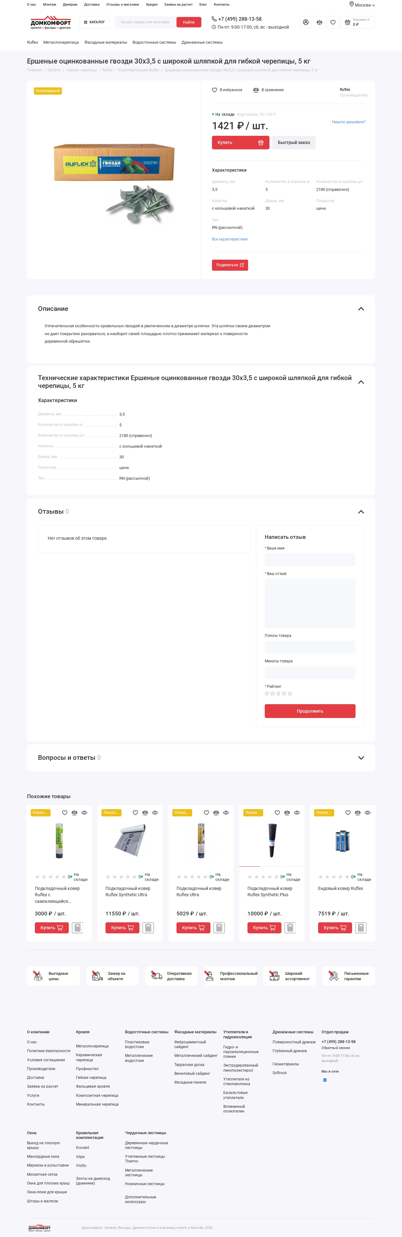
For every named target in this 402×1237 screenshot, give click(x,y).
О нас (31, 5)
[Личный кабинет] (306, 22)
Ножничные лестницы (145, 1184)
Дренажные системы (202, 42)
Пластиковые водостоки (137, 1044)
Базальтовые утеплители (235, 1095)
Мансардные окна (43, 1156)
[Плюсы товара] (310, 647)
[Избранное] (333, 22)
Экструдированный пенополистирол (240, 1067)
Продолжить (310, 711)
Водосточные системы (154, 42)
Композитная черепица (97, 1095)
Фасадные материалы (105, 42)
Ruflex (32, 42)
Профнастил (87, 1069)
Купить (52, 928)
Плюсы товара (278, 635)
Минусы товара (279, 661)
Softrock (280, 1073)
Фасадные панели (190, 1082)
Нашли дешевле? (349, 121)
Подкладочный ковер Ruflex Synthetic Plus (269, 891)
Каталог (94, 22)
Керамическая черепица (89, 1057)
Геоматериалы (286, 1064)
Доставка (92, 5)
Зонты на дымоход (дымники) (93, 1180)
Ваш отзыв (276, 574)
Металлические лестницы (139, 1172)
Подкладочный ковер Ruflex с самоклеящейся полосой (57, 895)
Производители (41, 1069)
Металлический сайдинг (196, 1055)
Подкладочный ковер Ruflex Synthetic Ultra (128, 891)
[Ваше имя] (310, 559)
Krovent (82, 1148)
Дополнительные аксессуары (140, 1199)
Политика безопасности (48, 1051)
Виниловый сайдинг (192, 1073)
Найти (188, 22)
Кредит (152, 5)
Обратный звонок (336, 1048)
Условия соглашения (46, 1060)
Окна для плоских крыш (48, 1183)
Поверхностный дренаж (294, 1042)
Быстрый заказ (294, 142)
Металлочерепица (61, 42)
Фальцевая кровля (93, 1086)
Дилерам (70, 5)
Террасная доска (189, 1065)
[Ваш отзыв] (310, 603)
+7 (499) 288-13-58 (237, 19)
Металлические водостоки (139, 1058)
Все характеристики (229, 239)
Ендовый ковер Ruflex (340, 888)
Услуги (33, 1095)
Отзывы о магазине (122, 5)
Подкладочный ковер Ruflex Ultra (199, 891)
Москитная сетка (42, 1174)
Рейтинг (274, 686)
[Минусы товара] (310, 672)
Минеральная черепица (97, 1104)
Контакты (222, 5)
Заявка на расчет (178, 5)
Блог (203, 5)
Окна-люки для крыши (47, 1192)
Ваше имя (276, 548)
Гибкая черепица (91, 1077)
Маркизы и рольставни (48, 1165)
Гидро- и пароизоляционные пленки (240, 1052)
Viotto (81, 1165)
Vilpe (80, 1157)
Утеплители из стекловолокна (236, 1081)
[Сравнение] (319, 22)
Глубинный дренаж (290, 1051)
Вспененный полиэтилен (234, 1108)
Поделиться (230, 265)
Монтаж (49, 5)
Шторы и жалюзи (42, 1201)
